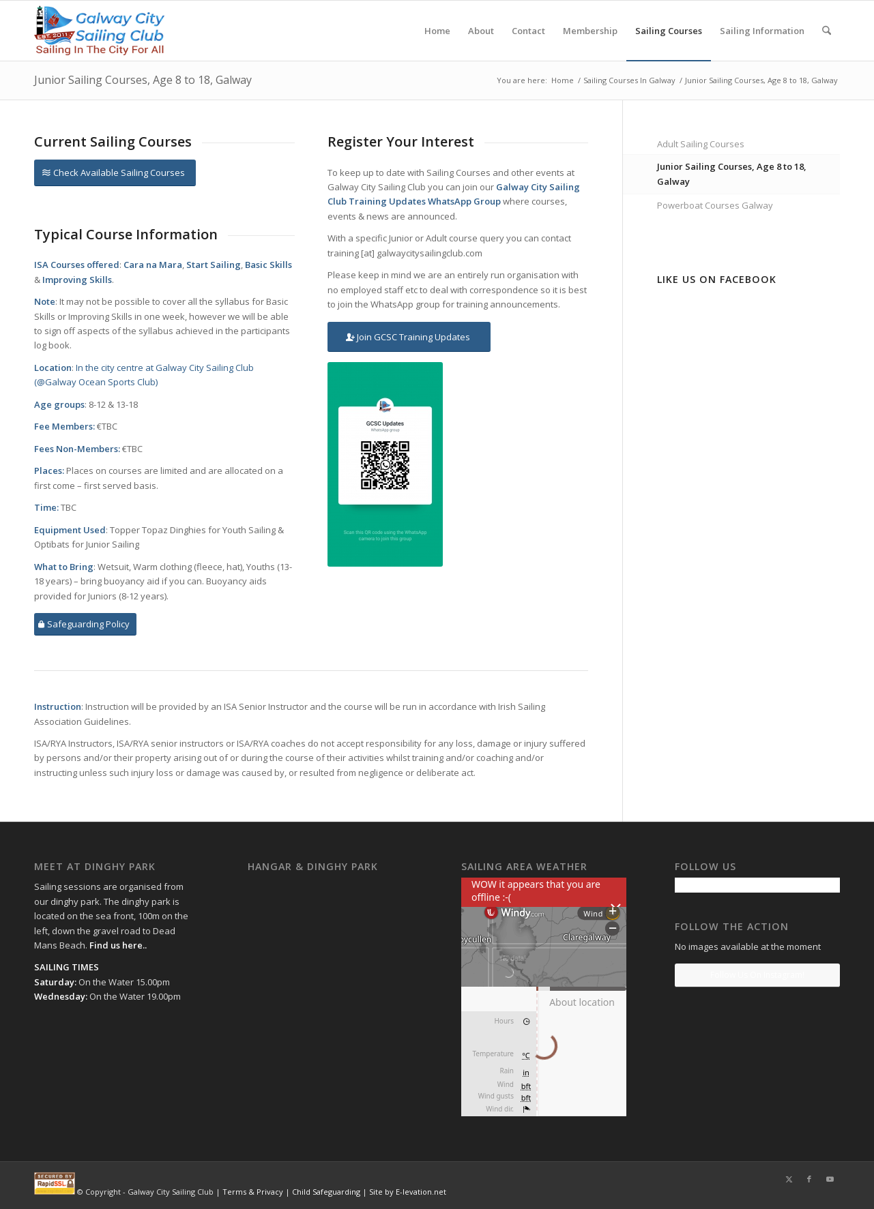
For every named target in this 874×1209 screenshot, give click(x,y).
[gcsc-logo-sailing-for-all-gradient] (99, 31)
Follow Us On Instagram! (757, 975)
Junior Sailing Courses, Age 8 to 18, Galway (143, 79)
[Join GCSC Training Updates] (409, 337)
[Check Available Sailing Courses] (115, 173)
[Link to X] (788, 1179)
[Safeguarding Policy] (85, 624)
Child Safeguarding (326, 1191)
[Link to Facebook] (809, 1179)
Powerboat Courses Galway (715, 205)
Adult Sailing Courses (700, 144)
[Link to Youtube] (829, 1179)
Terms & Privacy (252, 1191)
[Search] (826, 31)
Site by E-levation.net (407, 1191)
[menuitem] (437, 31)
